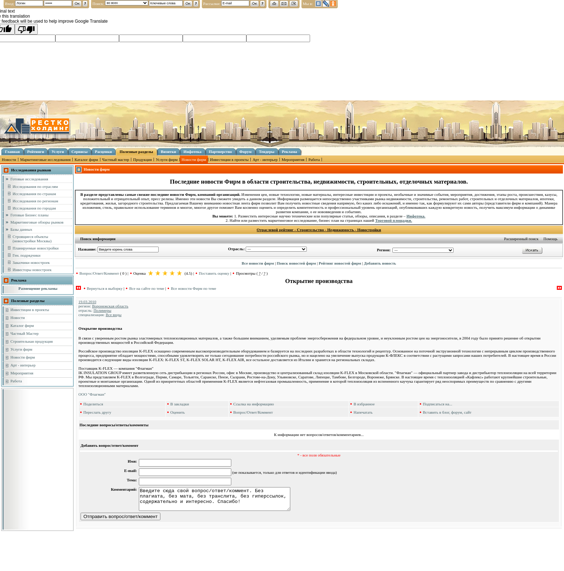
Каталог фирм (86, 159)
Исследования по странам (34, 194)
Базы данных (21, 229)
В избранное (364, 404)
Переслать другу (97, 412)
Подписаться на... (437, 404)
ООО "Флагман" (92, 394)
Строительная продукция (31, 341)
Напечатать (363, 412)
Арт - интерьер (265, 159)
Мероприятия (293, 159)
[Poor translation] (26, 29)
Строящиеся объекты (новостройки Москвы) (32, 238)
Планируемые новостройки (36, 248)
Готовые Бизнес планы (29, 215)
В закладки (179, 404)
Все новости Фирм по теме (193, 288)
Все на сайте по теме (146, 288)
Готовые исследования (29, 179)
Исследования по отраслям (35, 186)
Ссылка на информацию (253, 404)
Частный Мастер (24, 333)
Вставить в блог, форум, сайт (447, 412)
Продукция (142, 159)
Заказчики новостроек (31, 262)
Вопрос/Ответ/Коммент (99, 273)
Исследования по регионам (35, 201)
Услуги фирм (167, 159)
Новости (9, 159)
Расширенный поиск (521, 239)
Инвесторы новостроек (32, 269)
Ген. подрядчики (26, 255)
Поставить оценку (214, 273)
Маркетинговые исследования (45, 159)
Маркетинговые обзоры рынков (36, 222)
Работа (314, 159)
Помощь (550, 239)
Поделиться (93, 404)
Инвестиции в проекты (229, 159)
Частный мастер (115, 159)
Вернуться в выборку (104, 288)
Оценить (177, 412)
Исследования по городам (34, 208)
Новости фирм (194, 159)
